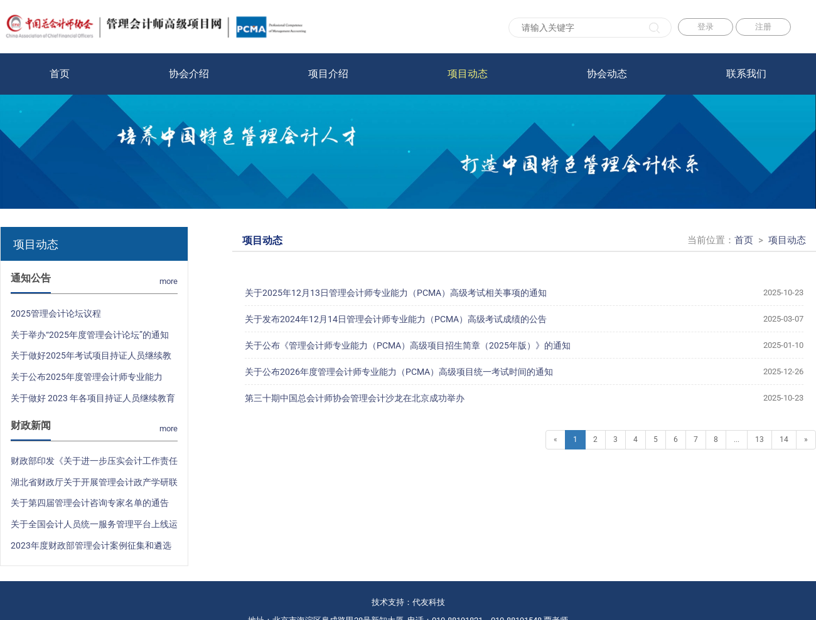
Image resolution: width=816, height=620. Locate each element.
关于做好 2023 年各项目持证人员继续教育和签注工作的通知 (93, 401)
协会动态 (607, 74)
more (168, 281)
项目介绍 (328, 74)
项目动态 (468, 74)
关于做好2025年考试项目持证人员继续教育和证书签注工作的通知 (91, 358)
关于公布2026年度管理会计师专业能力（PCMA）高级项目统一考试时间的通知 (524, 372)
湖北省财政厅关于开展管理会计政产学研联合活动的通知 (94, 485)
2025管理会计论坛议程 (56, 313)
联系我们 (746, 74)
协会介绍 (189, 74)
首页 (60, 74)
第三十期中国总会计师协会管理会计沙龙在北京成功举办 (524, 398)
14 (784, 439)
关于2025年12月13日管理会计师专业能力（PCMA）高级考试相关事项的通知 (524, 293)
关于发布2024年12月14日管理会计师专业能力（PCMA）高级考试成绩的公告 (524, 319)
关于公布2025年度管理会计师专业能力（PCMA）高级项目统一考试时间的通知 (89, 380)
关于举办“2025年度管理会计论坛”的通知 (90, 335)
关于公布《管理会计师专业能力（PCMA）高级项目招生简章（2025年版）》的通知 (524, 345)
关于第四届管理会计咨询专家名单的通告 (90, 503)
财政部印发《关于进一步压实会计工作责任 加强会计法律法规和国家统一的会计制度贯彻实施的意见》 (94, 464)
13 (759, 439)
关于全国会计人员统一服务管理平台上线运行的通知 (94, 527)
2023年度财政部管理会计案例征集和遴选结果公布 (91, 548)
